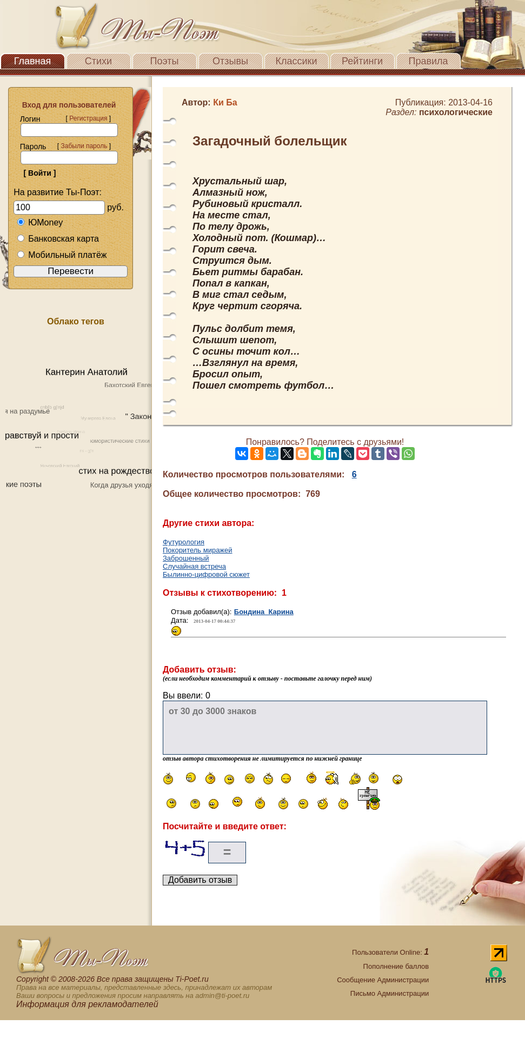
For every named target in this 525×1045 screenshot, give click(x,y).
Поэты (164, 61)
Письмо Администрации (389, 993)
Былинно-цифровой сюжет (206, 574)
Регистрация (88, 118)
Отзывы (230, 61)
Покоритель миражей (197, 550)
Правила (428, 61)
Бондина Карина (264, 612)
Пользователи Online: (390, 952)
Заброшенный (186, 558)
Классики (296, 61)
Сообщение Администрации (383, 980)
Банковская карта (58, 238)
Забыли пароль (84, 146)
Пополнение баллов (396, 966)
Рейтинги (362, 61)
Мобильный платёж (62, 254)
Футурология (183, 542)
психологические (456, 112)
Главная (32, 61)
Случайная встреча (194, 566)
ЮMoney (40, 222)
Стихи (98, 61)
